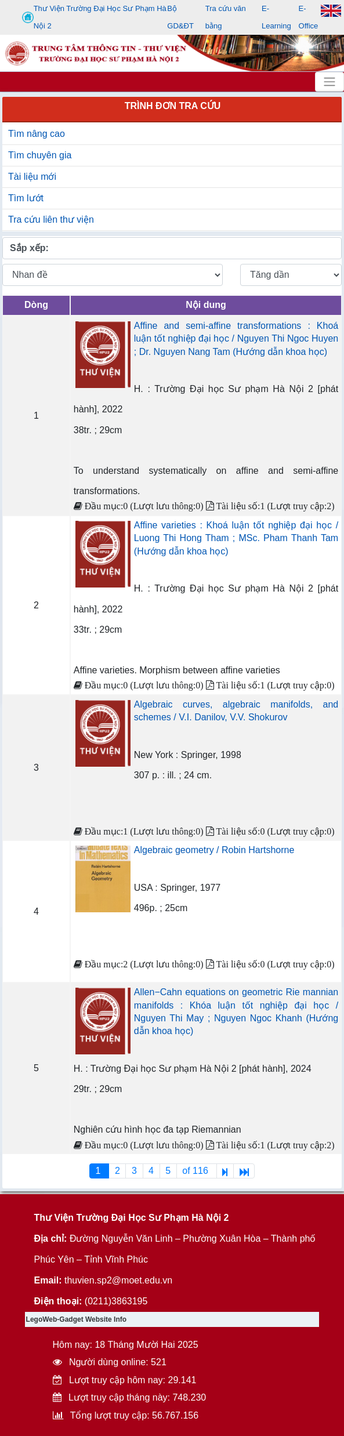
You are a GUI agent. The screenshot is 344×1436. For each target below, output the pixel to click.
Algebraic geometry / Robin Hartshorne (214, 850)
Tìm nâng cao (36, 134)
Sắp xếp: (29, 248)
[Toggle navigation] (329, 82)
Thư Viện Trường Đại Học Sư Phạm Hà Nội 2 (94, 17)
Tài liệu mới (32, 177)
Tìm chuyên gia (39, 155)
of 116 (196, 1171)
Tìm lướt (26, 198)
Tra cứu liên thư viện (51, 219)
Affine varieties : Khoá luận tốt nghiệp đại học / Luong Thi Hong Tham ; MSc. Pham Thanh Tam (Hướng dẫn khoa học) (236, 538)
